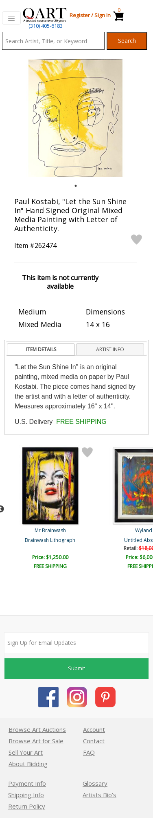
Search (127, 41)
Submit (76, 668)
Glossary (95, 783)
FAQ (89, 752)
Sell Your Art (26, 752)
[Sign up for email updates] (76, 643)
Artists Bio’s (99, 795)
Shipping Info (26, 795)
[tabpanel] (75, 118)
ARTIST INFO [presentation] (110, 349)
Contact (94, 741)
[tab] (41, 349)
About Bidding (28, 764)
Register (80, 15)
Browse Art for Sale (36, 741)
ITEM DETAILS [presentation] (41, 349)
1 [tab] (76, 186)
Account (94, 729)
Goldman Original (51, 530)
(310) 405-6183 (45, 25)
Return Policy (26, 806)
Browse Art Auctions (37, 729)
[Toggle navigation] (11, 18)
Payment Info (27, 783)
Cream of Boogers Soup (51, 540)
